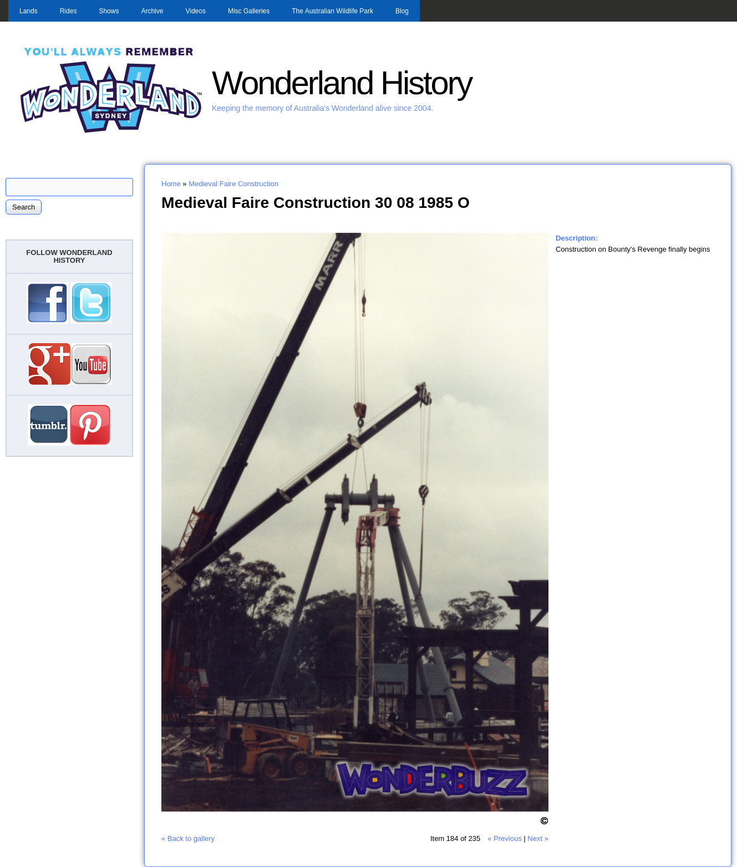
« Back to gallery (188, 838)
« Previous (504, 838)
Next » (537, 838)
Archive (152, 11)
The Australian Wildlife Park (332, 11)
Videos (195, 11)
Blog (402, 11)
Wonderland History (341, 82)
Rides (68, 11)
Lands (28, 11)
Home (171, 184)
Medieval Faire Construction (233, 184)
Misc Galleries (249, 11)
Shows (109, 11)
